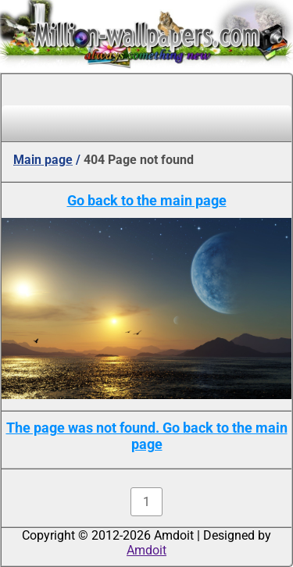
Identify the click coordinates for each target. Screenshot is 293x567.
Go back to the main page (147, 200)
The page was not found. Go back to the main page (147, 435)
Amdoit (146, 550)
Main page (43, 159)
